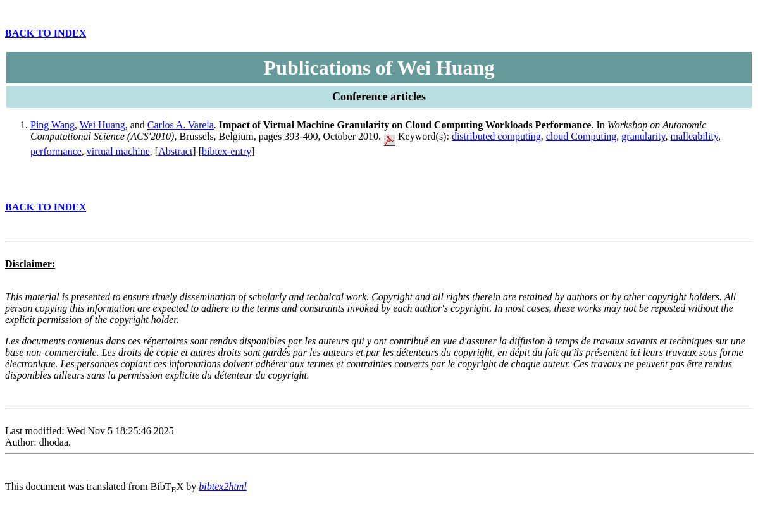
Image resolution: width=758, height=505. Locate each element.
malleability (694, 136)
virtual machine (118, 151)
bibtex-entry (226, 151)
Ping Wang (52, 124)
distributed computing (496, 136)
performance (56, 151)
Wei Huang (102, 124)
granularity (643, 136)
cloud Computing (581, 136)
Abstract (175, 151)
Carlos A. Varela (180, 124)
